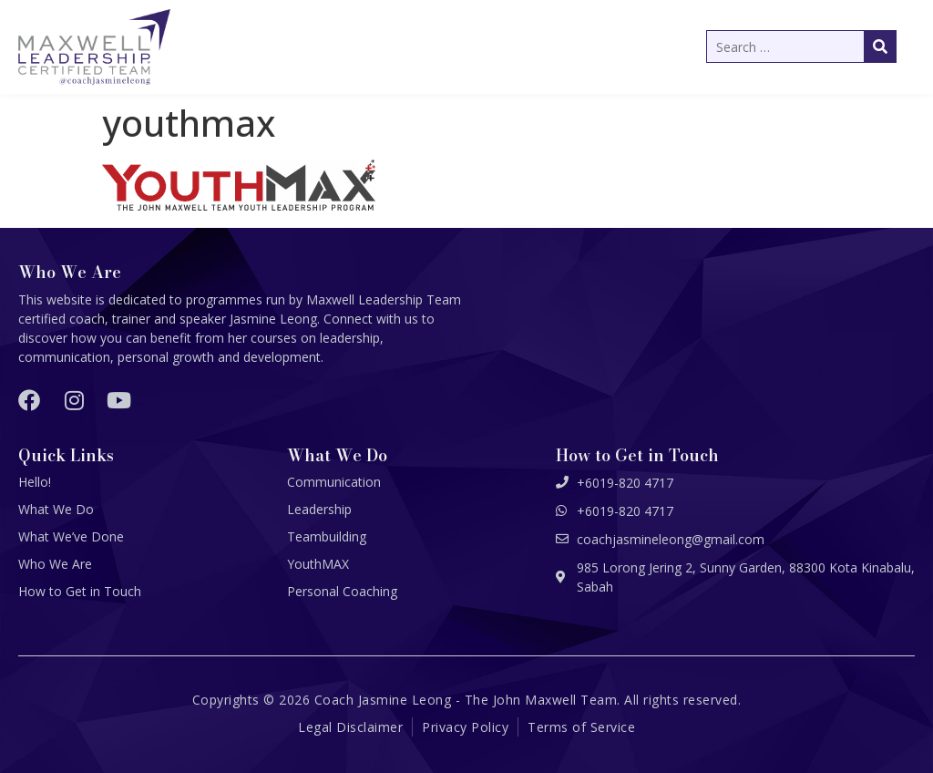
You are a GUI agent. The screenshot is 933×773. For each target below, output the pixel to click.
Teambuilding (326, 536)
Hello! (34, 481)
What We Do (56, 509)
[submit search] (880, 46)
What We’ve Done (71, 536)
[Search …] (801, 46)
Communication (334, 481)
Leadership (319, 509)
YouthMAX (318, 563)
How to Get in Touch (79, 591)
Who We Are (55, 563)
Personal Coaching (342, 591)
